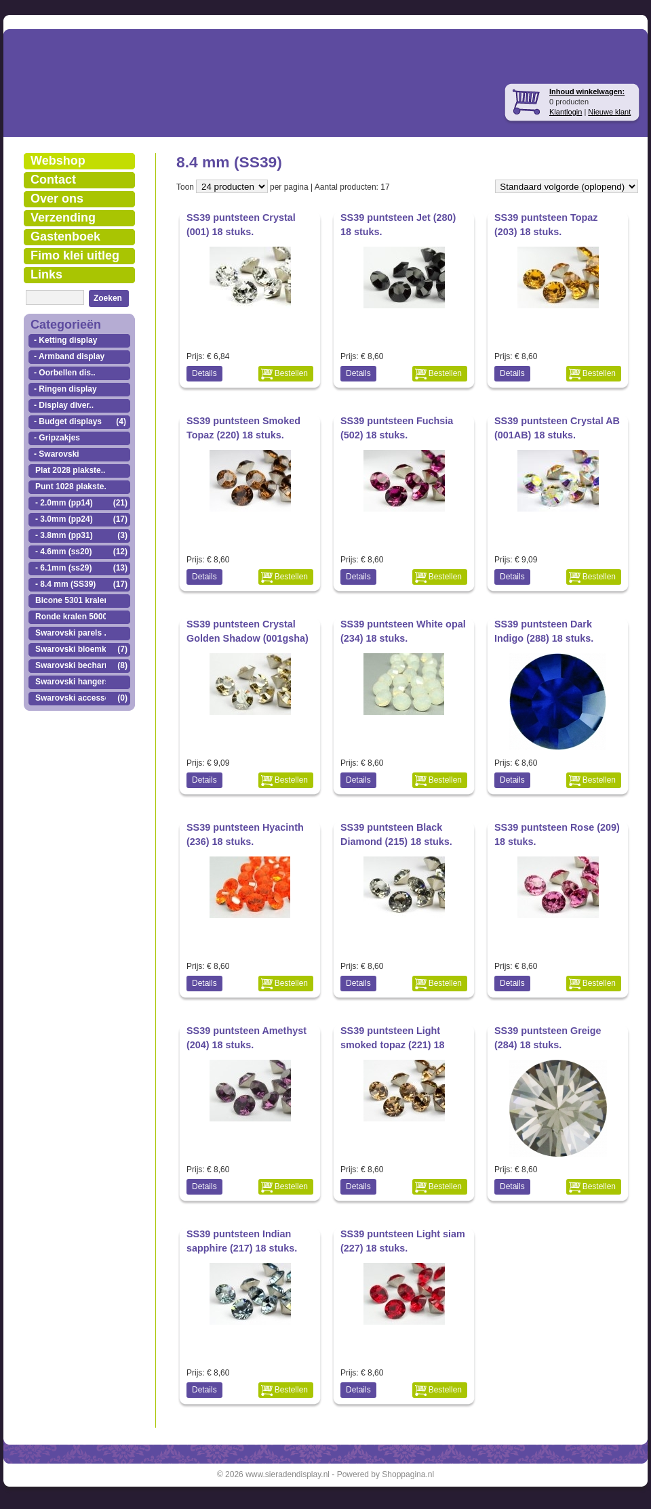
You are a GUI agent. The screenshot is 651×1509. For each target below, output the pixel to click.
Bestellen (291, 373)
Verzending (63, 217)
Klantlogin (565, 112)
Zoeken (108, 298)
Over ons (57, 198)
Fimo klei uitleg (75, 255)
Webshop (58, 160)
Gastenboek (65, 236)
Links (46, 274)
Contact (53, 179)
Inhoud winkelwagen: (587, 91)
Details (204, 373)
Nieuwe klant (609, 112)
